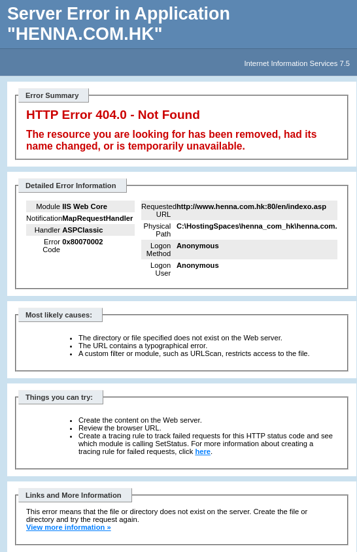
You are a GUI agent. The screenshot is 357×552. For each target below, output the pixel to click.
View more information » (68, 527)
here (203, 451)
